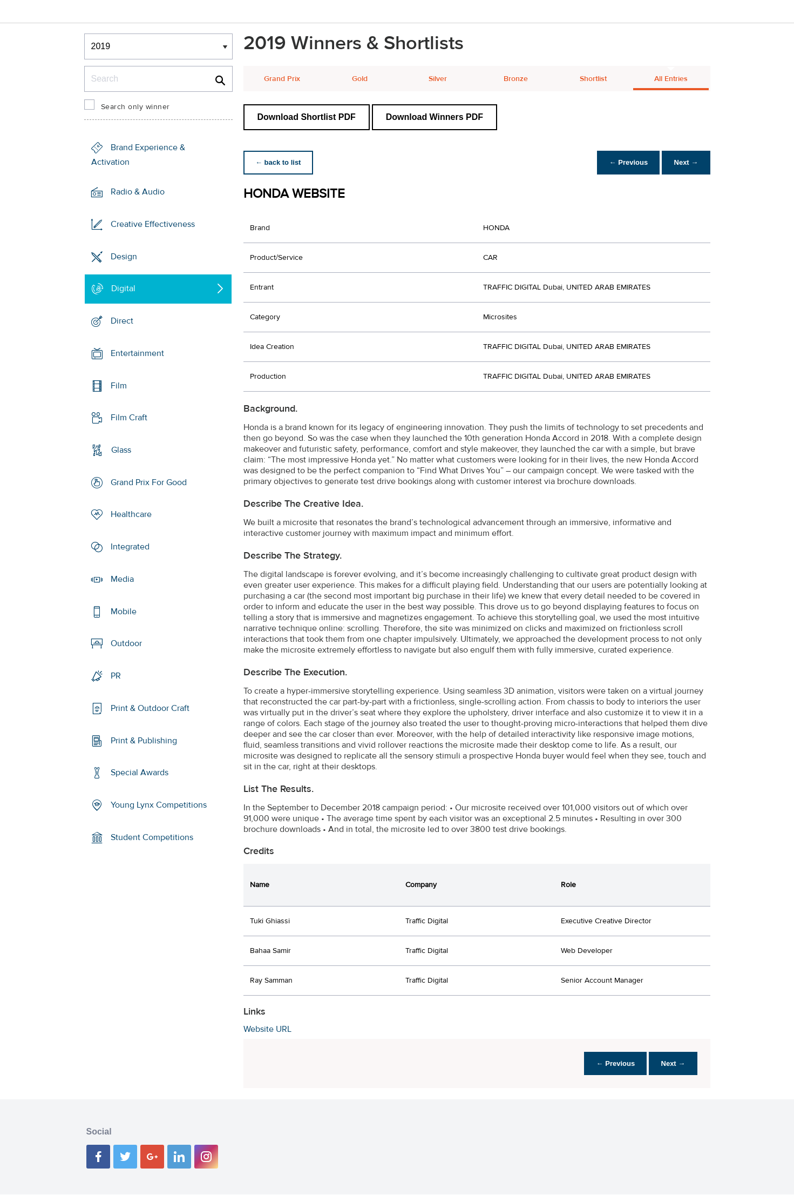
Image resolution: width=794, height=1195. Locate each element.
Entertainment (137, 353)
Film (119, 385)
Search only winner (135, 107)
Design (124, 256)
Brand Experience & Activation (138, 154)
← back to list (279, 162)
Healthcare (131, 514)
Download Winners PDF (434, 117)
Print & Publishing (144, 740)
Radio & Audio (138, 191)
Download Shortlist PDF (306, 117)
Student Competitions (152, 837)
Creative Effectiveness (153, 224)
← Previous (625, 162)
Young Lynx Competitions (159, 805)
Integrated (130, 546)
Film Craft (129, 417)
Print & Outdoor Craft (150, 708)
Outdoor (126, 643)
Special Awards (139, 772)
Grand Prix (282, 79)
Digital (123, 288)
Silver (438, 79)
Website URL (267, 1029)
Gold (360, 79)
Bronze (516, 79)
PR (116, 675)
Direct (122, 320)
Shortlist (593, 79)
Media (122, 579)
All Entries (671, 79)
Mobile (124, 611)
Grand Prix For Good (149, 482)
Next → (685, 162)
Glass (121, 450)
